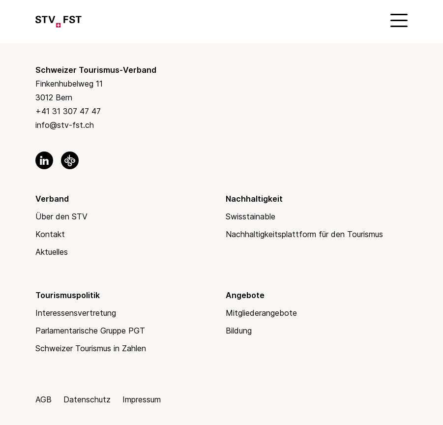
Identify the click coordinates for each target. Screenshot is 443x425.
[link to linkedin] (44, 160)
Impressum (141, 399)
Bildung (239, 330)
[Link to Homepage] (58, 19)
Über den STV (61, 216)
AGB (43, 399)
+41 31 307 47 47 (68, 111)
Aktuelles (51, 252)
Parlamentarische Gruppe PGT (90, 330)
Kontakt (50, 234)
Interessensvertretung (75, 313)
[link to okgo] (70, 160)
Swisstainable (250, 216)
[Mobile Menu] (398, 20)
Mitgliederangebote (261, 313)
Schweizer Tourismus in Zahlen (90, 348)
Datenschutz (87, 399)
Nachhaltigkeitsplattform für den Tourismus (304, 234)
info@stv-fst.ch (64, 125)
